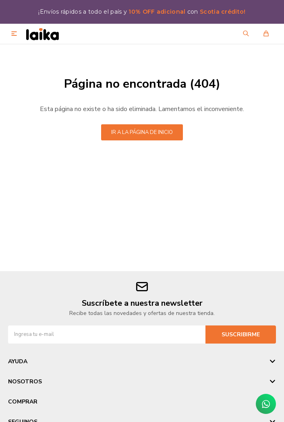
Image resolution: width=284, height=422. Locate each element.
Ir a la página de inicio (142, 132)
